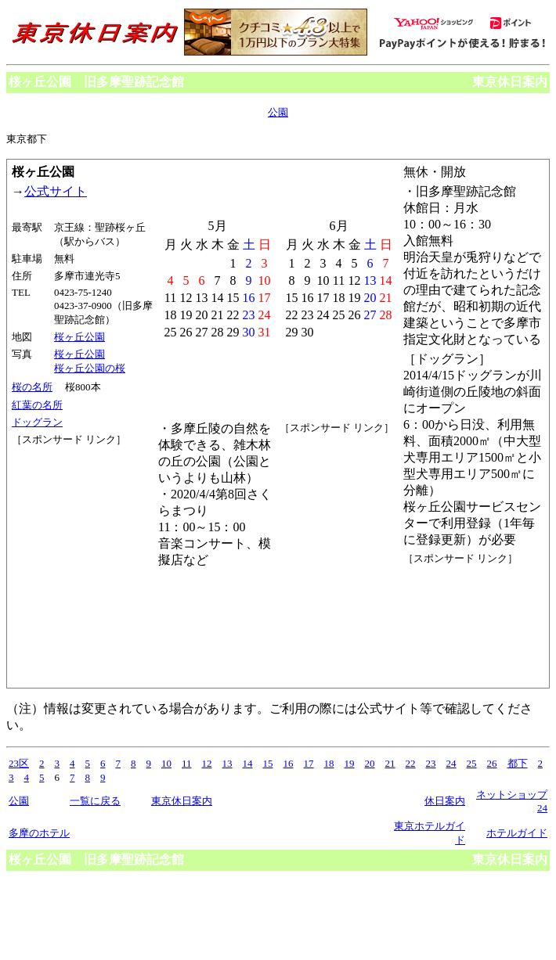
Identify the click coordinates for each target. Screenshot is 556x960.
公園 (278, 112)
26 (492, 763)
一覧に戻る (95, 801)
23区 (19, 763)
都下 (517, 763)
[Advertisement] (82, 505)
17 (309, 763)
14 (248, 763)
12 (207, 763)
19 (350, 763)
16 (288, 763)
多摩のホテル (39, 833)
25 (472, 763)
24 (451, 763)
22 (411, 763)
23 (431, 763)
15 (268, 763)
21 (390, 763)
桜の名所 (32, 387)
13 (227, 763)
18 (329, 763)
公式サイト (55, 191)
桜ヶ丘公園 (79, 337)
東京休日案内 (509, 81)
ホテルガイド (516, 833)
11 (187, 763)
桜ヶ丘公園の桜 (89, 368)
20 (370, 763)
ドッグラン (37, 422)
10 (166, 763)
